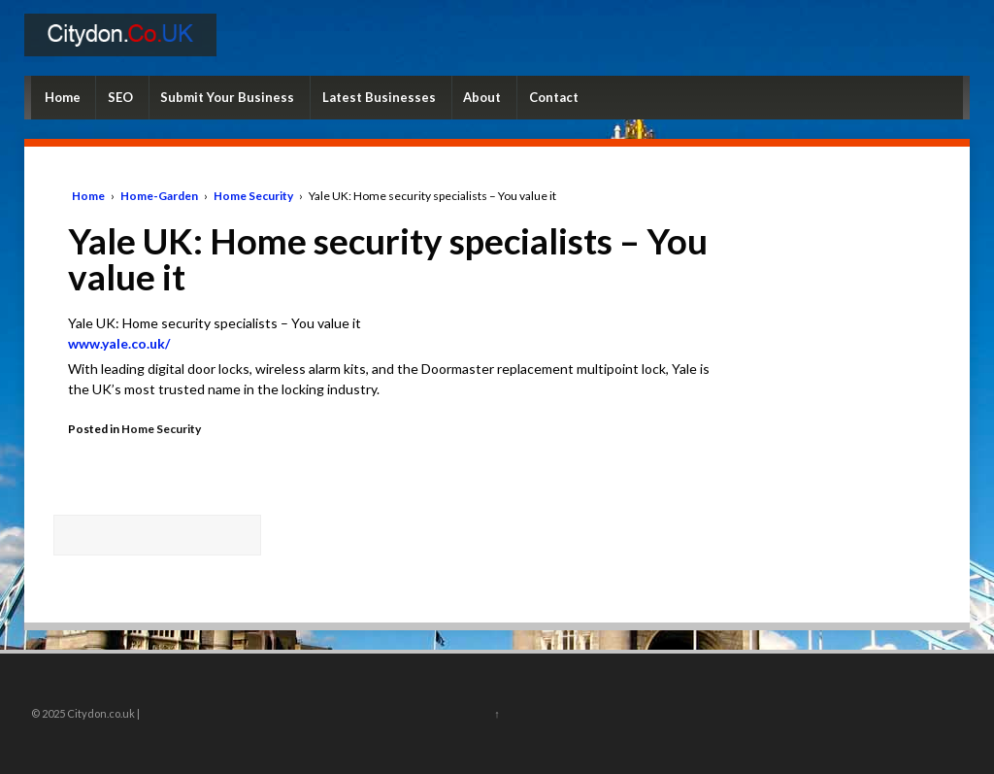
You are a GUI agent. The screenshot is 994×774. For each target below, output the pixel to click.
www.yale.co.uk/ (119, 343)
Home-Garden (159, 195)
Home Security (253, 195)
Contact (554, 97)
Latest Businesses (379, 97)
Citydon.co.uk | (102, 713)
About (482, 97)
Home (63, 97)
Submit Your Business (227, 97)
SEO (120, 97)
